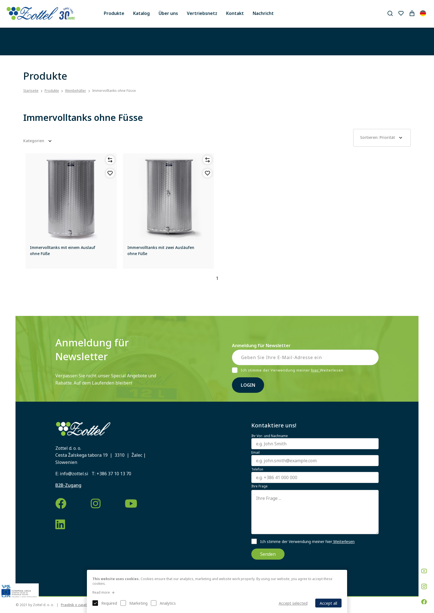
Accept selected (293, 603)
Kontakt (235, 13)
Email (255, 452)
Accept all (328, 603)
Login (248, 385)
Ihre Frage (259, 486)
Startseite (30, 91)
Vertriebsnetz (202, 13)
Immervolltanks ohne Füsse (114, 90)
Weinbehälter (75, 90)
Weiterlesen (343, 541)
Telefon (257, 469)
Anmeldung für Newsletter (261, 345)
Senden (268, 554)
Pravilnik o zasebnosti (78, 604)
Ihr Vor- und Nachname (269, 436)
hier (315, 370)
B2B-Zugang (68, 485)
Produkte (114, 13)
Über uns (168, 13)
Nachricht (263, 13)
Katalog (141, 13)
